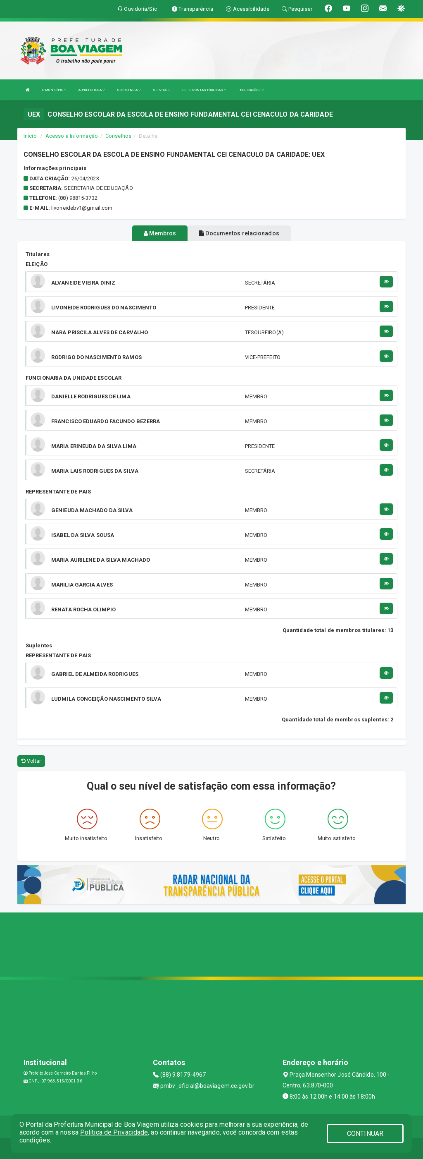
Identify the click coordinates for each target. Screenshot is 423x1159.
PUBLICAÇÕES (251, 90)
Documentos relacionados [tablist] (239, 233)
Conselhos (118, 136)
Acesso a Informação (71, 136)
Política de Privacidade (114, 1132)
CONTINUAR (365, 1133)
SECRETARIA (128, 90)
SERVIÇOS (161, 90)
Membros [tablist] (160, 233)
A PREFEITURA (91, 90)
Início (30, 136)
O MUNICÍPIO (54, 90)
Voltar (31, 761)
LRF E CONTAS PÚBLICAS (204, 90)
